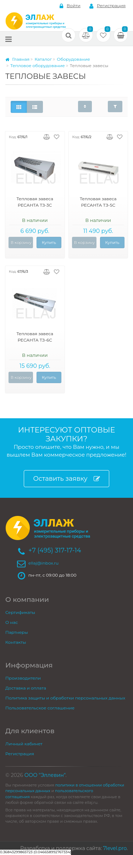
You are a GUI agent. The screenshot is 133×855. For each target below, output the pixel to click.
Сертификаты (20, 612)
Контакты (15, 642)
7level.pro (115, 848)
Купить (49, 242)
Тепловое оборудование (37, 65)
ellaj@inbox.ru (43, 563)
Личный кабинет (24, 743)
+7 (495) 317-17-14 (54, 550)
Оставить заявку (66, 478)
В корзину (21, 242)
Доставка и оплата (25, 688)
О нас (11, 622)
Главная (17, 59)
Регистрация (107, 6)
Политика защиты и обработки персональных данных (65, 698)
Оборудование (73, 59)
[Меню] (8, 39)
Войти (70, 6)
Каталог (43, 59)
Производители (23, 678)
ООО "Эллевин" (45, 775)
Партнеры (16, 632)
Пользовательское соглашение (39, 707)
